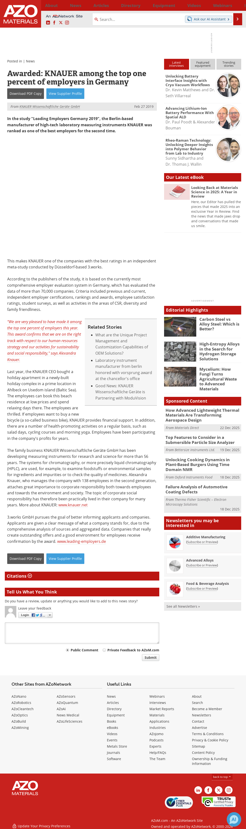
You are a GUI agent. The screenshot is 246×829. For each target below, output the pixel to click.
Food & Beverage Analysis (207, 568)
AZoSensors (66, 696)
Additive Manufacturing (205, 521)
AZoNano (19, 696)
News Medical (68, 715)
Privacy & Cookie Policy (210, 740)
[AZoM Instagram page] (67, 22)
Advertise (199, 727)
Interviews (157, 702)
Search (197, 702)
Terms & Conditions (208, 734)
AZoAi (61, 709)
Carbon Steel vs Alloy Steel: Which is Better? (219, 321)
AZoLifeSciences (69, 721)
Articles (113, 702)
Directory (110, 5)
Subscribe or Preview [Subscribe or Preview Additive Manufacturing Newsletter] (202, 526)
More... (235, 5)
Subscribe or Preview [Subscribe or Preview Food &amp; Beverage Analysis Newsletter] (202, 573)
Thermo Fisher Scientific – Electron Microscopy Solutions (196, 486)
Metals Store (117, 746)
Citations (19, 576)
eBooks (112, 727)
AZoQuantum (67, 702)
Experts (155, 746)
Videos (112, 734)
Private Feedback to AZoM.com (133, 650)
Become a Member (207, 709)
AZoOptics (20, 715)
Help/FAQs (157, 752)
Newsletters (201, 715)
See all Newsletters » (183, 591)
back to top (222, 777)
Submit (151, 657)
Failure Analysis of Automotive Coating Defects (201, 474)
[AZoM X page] (61, 22)
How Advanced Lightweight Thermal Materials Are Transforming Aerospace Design (200, 409)
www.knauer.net (73, 505)
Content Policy (203, 752)
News (30, 61)
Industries (157, 727)
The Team (157, 758)
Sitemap (198, 746)
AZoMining (20, 727)
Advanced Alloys (200, 545)
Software (114, 758)
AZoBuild (19, 721)
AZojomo (156, 734)
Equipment (116, 715)
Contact (198, 721)
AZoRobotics (21, 702)
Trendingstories (228, 64)
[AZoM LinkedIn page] (48, 22)
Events (112, 740)
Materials (157, 715)
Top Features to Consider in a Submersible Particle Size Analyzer (197, 432)
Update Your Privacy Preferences (41, 823)
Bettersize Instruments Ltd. (195, 441)
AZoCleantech (23, 709)
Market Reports (161, 709)
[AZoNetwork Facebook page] (54, 22)
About (197, 696)
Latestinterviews (176, 64)
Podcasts (156, 740)
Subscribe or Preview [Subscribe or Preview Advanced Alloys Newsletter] (202, 550)
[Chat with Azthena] (234, 819)
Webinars (157, 696)
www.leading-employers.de (81, 541)
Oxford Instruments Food (193, 463)
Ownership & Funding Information (209, 761)
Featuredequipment (203, 64)
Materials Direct (187, 420)
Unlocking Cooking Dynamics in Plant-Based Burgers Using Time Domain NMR (201, 453)
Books (111, 721)
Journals (113, 752)
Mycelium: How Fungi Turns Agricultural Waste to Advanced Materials (218, 375)
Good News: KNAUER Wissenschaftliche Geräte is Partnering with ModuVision (120, 392)
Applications (159, 721)
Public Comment (84, 650)
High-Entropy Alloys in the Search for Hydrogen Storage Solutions (219, 350)
